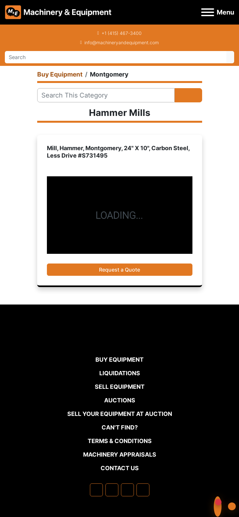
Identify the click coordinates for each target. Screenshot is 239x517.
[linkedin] (111, 489)
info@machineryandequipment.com (121, 42)
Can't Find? (120, 427)
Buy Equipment (119, 359)
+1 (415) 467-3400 (122, 33)
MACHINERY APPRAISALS (119, 454)
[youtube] (142, 489)
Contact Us (120, 468)
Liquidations (119, 373)
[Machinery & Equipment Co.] (119, 342)
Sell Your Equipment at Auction (119, 413)
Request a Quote (119, 269)
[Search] (115, 57)
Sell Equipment (120, 386)
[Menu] (207, 12)
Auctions (119, 400)
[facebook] (96, 489)
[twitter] (127, 489)
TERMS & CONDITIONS (120, 441)
